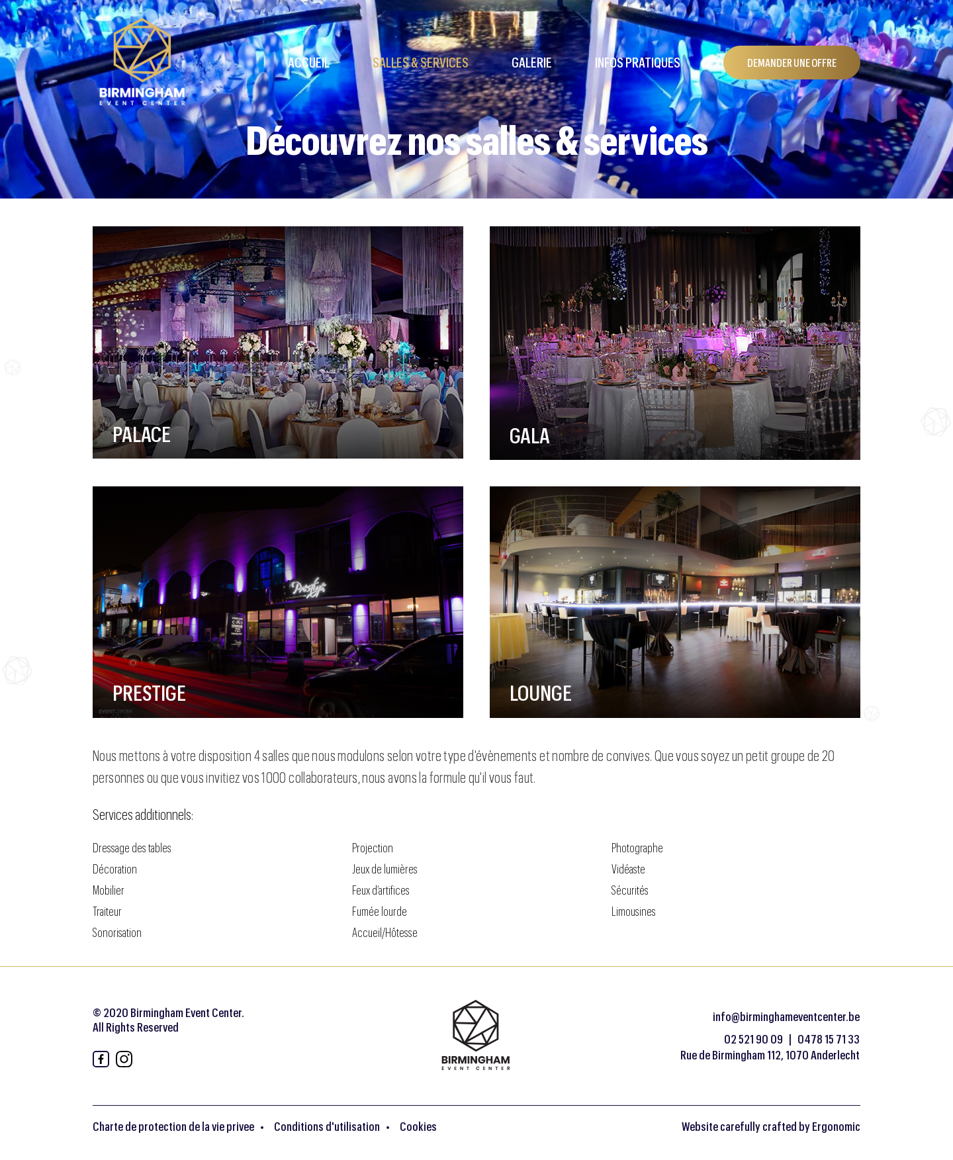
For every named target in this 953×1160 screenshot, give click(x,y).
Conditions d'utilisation (327, 1126)
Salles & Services (421, 62)
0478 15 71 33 (828, 1039)
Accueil (309, 62)
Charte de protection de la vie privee (173, 1126)
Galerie (532, 62)
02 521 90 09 (753, 1039)
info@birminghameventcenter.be (786, 1016)
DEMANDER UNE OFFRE (792, 62)
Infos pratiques (637, 62)
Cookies (418, 1126)
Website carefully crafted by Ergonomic (771, 1126)
